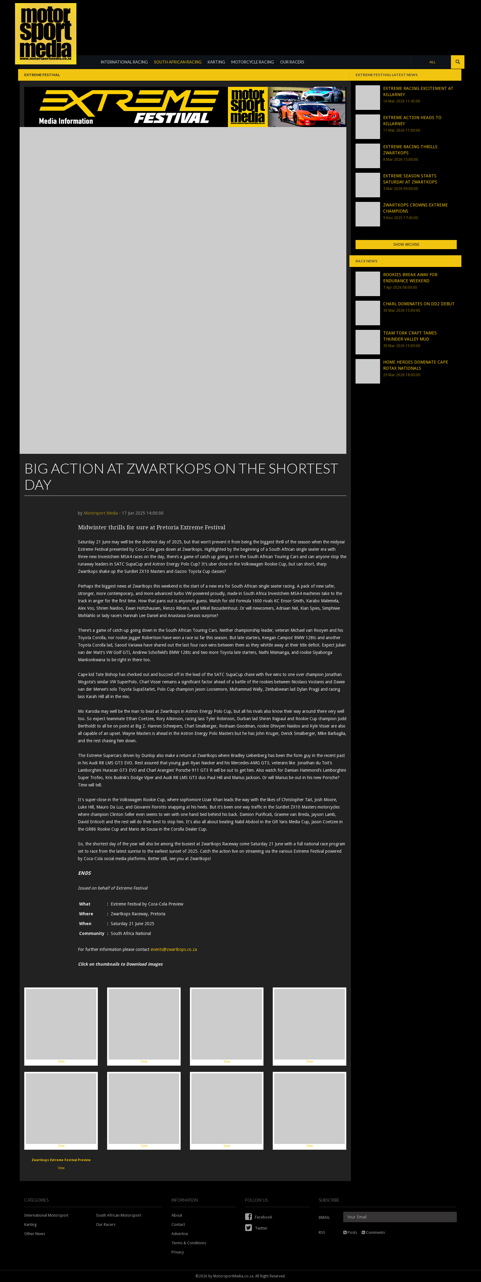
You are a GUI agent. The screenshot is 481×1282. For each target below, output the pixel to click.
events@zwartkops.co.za (174, 949)
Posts (350, 1232)
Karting (30, 1224)
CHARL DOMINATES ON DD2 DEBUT (419, 303)
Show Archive (406, 244)
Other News (34, 1233)
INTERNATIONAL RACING (124, 62)
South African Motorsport (118, 1215)
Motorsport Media (101, 513)
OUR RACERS (292, 62)
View (61, 1026)
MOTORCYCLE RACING (252, 62)
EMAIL (324, 1217)
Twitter (256, 1228)
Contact (178, 1224)
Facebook (258, 1217)
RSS (322, 1232)
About (176, 1215)
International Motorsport (46, 1215)
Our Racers (105, 1224)
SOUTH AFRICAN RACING (178, 62)
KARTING (216, 62)
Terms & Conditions (188, 1243)
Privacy (177, 1252)
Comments (373, 1232)
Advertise (179, 1233)
